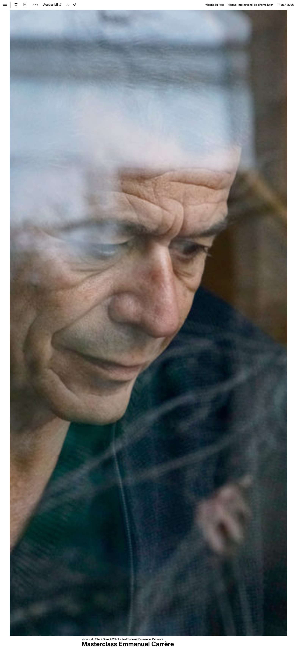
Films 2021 (109, 639)
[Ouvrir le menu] (5, 5)
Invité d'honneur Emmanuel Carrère (139, 639)
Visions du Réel (91, 639)
